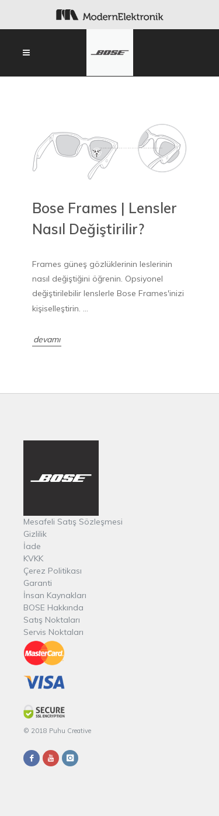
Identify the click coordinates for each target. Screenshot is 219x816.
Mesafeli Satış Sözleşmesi (73, 521)
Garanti (37, 583)
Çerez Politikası (52, 570)
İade (32, 546)
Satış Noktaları (51, 619)
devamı (46, 339)
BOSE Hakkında (53, 607)
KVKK (33, 558)
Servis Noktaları (53, 632)
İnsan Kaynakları (54, 595)
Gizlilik (35, 534)
